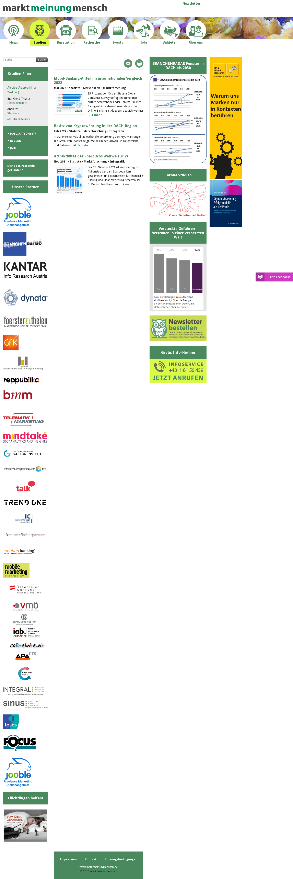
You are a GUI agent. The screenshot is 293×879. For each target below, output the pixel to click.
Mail (128, 63)
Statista (13, 113)
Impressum (68, 859)
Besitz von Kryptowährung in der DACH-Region (95, 126)
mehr (98, 114)
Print (139, 63)
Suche (42, 59)
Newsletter (191, 3)
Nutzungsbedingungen (121, 859)
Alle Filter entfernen (19, 119)
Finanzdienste (17, 102)
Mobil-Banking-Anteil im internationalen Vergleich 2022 (98, 80)
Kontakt (90, 859)
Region (15, 140)
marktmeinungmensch (55, 8)
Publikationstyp (23, 133)
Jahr (13, 147)
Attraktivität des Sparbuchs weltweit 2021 (91, 156)
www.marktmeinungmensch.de (99, 867)
